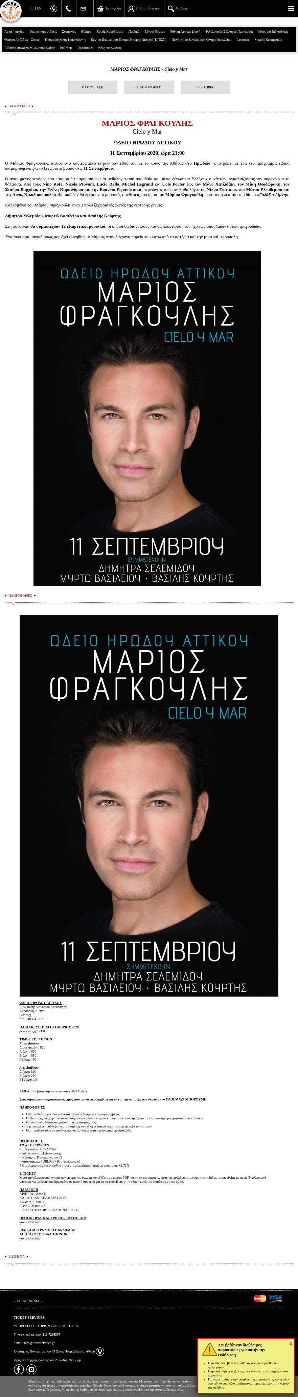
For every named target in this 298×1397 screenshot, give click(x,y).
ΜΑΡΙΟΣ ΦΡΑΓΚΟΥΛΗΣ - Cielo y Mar (148, 69)
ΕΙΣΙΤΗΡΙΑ (205, 87)
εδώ (179, 1389)
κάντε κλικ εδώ (30, 1222)
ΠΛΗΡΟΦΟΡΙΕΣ (149, 87)
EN (39, 8)
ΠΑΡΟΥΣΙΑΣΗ (92, 87)
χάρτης (25, 1015)
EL (31, 8)
